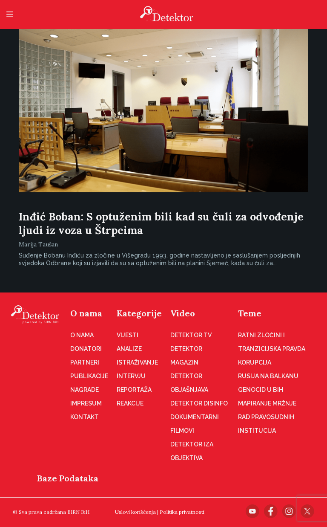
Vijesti (127, 335)
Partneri (84, 362)
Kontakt (84, 417)
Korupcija (254, 362)
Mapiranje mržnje (267, 403)
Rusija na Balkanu (268, 376)
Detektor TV (191, 335)
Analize (129, 348)
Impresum (86, 403)
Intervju (131, 376)
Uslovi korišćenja (135, 512)
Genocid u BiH (260, 389)
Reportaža (134, 389)
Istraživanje (137, 362)
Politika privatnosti (182, 512)
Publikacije (89, 376)
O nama (86, 313)
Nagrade (84, 389)
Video (182, 313)
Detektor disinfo (199, 403)
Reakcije (130, 403)
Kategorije (139, 313)
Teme (249, 313)
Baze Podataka (67, 478)
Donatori (86, 348)
